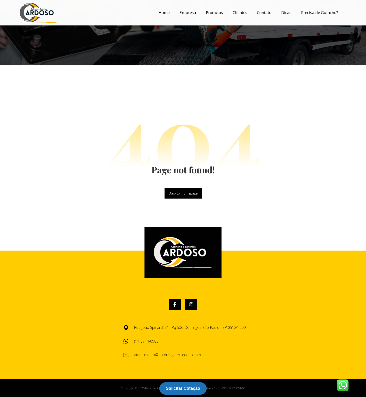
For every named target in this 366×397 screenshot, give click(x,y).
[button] (175, 304)
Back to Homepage (183, 193)
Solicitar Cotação (183, 388)
